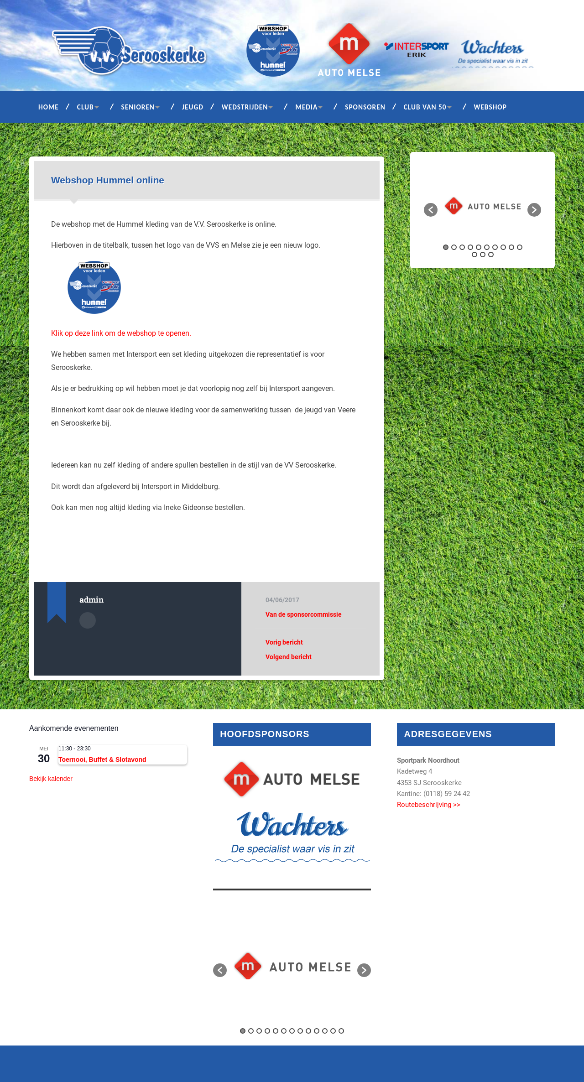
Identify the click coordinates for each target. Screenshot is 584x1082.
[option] (482, 205)
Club (85, 107)
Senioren (138, 107)
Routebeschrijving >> (428, 805)
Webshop (490, 107)
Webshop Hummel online (107, 180)
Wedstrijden (245, 107)
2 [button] (454, 247)
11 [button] (474, 254)
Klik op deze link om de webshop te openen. (121, 333)
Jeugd (192, 107)
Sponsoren (365, 107)
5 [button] (478, 247)
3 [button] (462, 247)
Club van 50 (425, 107)
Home (48, 107)
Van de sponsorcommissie (304, 614)
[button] (431, 210)
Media (306, 107)
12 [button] (482, 254)
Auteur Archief (87, 620)
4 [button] (470, 247)
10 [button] (519, 247)
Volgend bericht (289, 657)
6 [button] (487, 247)
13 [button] (491, 254)
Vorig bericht (284, 642)
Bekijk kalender (51, 778)
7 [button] (495, 247)
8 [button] (503, 247)
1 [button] (445, 247)
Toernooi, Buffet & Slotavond (102, 759)
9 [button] (511, 247)
